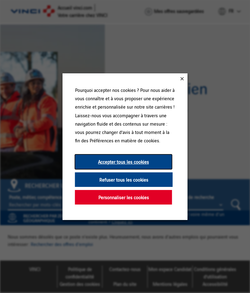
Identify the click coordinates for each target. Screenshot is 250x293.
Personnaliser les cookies (123, 197)
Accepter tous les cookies (123, 161)
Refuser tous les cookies (123, 179)
